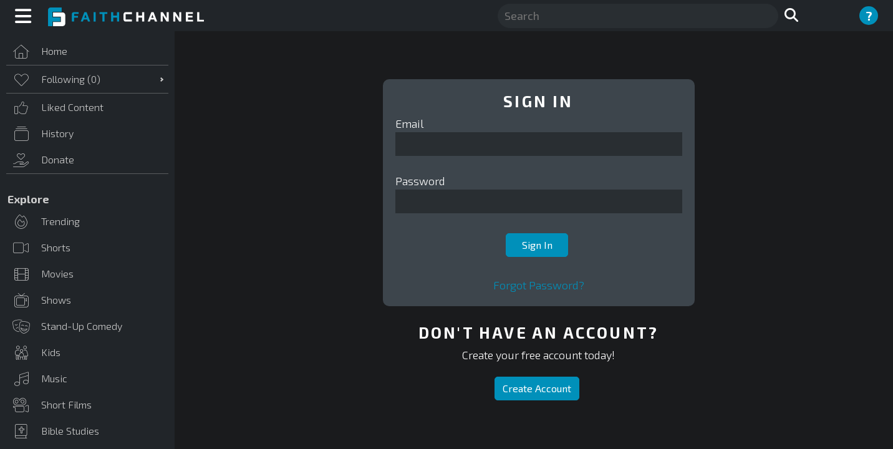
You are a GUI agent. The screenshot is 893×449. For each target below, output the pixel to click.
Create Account (537, 388)
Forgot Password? (538, 285)
